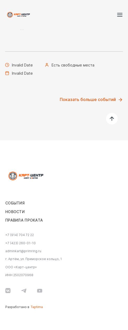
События (15, 203)
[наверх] (112, 119)
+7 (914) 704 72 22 (19, 235)
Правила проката (24, 220)
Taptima (37, 307)
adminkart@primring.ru (23, 251)
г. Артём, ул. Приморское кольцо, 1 (33, 259)
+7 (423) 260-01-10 (20, 243)
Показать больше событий (91, 99)
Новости (15, 212)
